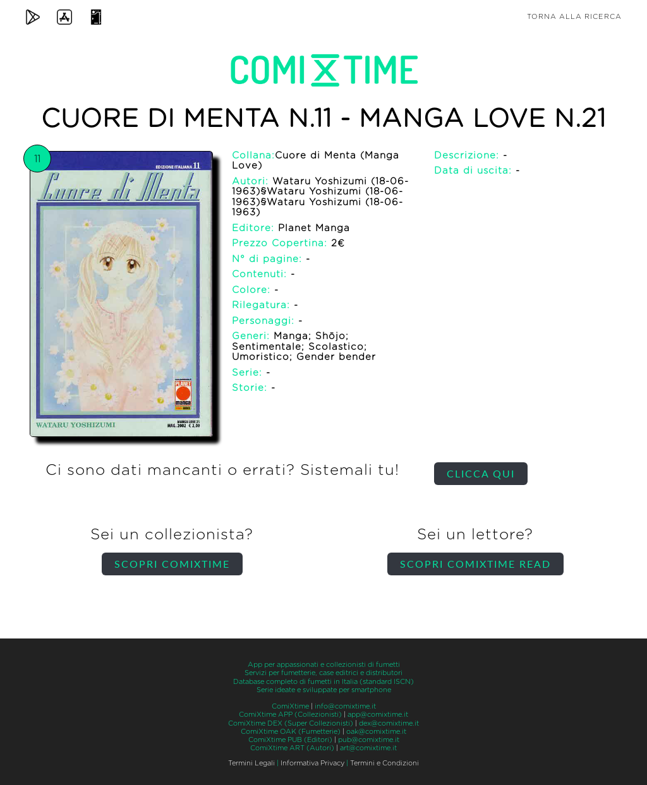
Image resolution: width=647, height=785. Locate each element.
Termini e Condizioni (384, 763)
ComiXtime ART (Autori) (292, 748)
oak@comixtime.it (376, 731)
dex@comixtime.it (389, 723)
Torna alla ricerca (574, 16)
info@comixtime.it (345, 706)
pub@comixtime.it (368, 739)
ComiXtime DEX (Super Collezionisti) (290, 723)
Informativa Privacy (312, 763)
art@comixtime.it (368, 748)
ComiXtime (290, 706)
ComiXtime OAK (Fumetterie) (291, 731)
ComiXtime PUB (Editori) (290, 739)
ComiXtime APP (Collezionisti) (290, 714)
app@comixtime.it (378, 714)
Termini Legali (251, 763)
